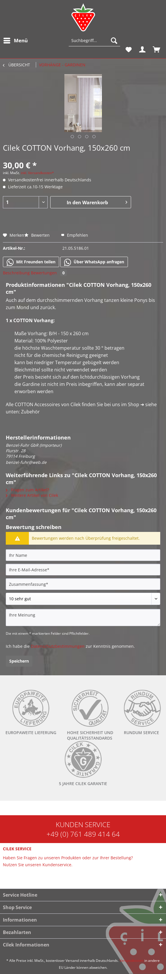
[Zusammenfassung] (83, 584)
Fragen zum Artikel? (27, 490)
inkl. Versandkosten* (37, 172)
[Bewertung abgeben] (83, 599)
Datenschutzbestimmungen (58, 646)
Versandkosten (131, 960)
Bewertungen (49, 273)
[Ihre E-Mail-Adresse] (83, 569)
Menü (15, 40)
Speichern (19, 661)
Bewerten (37, 235)
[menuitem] (15, 40)
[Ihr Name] (83, 555)
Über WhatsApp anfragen (94, 262)
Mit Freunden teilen (31, 262)
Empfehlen (74, 235)
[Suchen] (114, 40)
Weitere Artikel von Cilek (32, 495)
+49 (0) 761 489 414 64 (83, 834)
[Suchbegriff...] (94, 40)
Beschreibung (16, 273)
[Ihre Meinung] (83, 617)
